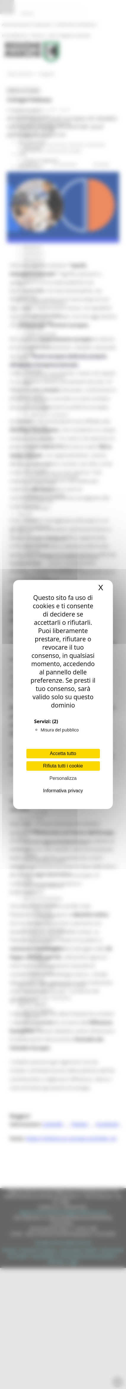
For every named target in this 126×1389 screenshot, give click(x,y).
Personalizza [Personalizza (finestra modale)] (63, 778)
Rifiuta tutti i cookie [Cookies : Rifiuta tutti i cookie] (63, 765)
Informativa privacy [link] (63, 790)
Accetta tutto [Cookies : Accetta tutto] (63, 753)
